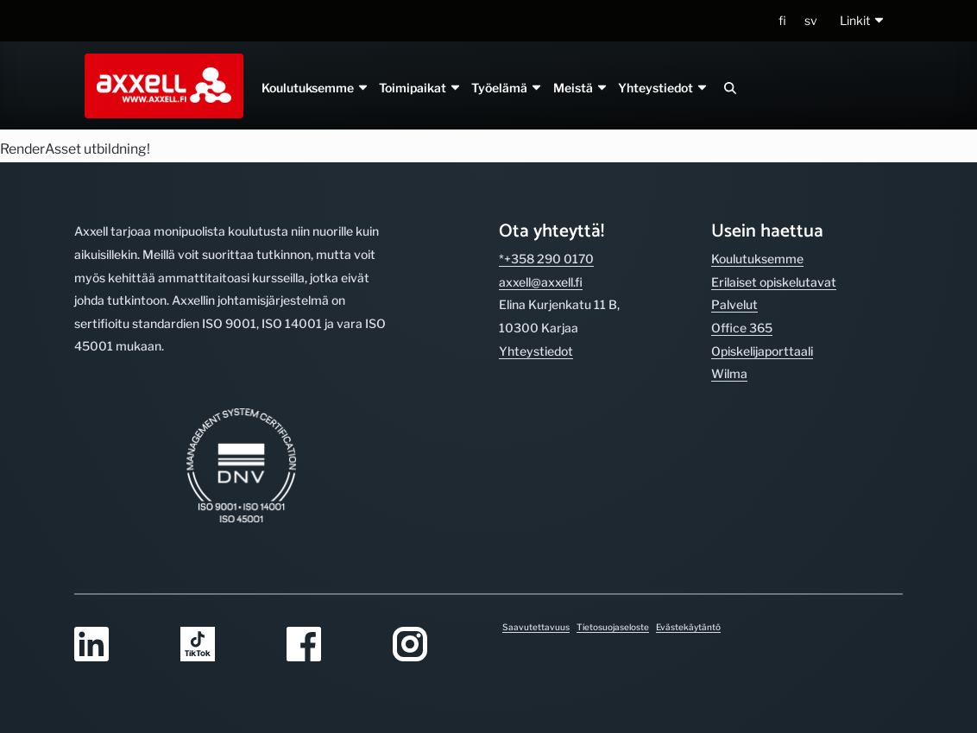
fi (782, 20)
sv (810, 20)
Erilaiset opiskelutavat (773, 282)
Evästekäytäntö (688, 627)
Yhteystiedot (662, 87)
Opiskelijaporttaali (762, 351)
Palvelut (734, 304)
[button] (862, 21)
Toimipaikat (420, 87)
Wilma (729, 373)
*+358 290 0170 (546, 258)
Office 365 (741, 327)
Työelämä (507, 87)
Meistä (580, 87)
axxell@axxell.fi (541, 282)
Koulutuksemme (315, 87)
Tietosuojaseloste (613, 627)
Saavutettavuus (536, 627)
